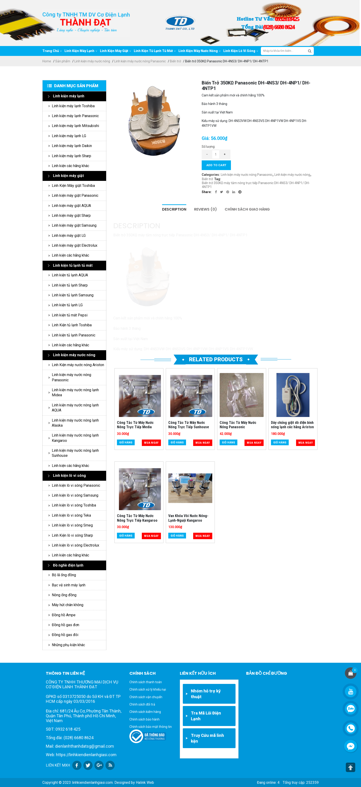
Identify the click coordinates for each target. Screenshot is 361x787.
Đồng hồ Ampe (64, 615)
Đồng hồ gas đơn (65, 625)
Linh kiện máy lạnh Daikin (72, 146)
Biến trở (175, 61)
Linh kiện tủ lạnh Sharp (70, 285)
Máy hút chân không (67, 605)
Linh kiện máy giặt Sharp (71, 215)
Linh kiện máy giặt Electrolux (74, 245)
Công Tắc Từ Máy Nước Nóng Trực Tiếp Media (135, 424)
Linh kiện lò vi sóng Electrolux (75, 545)
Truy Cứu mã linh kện (207, 738)
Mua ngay (151, 442)
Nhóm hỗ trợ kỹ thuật (206, 694)
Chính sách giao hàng (247, 209)
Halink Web (145, 782)
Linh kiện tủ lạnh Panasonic (73, 335)
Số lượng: (208, 146)
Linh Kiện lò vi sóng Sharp (72, 535)
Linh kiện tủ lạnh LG (67, 305)
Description (174, 209)
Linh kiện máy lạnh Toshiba (73, 106)
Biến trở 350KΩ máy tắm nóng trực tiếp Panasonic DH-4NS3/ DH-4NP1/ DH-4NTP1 (256, 185)
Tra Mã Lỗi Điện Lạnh (206, 716)
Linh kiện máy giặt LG (69, 235)
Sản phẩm (62, 61)
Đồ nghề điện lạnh (68, 565)
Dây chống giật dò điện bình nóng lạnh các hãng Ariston (292, 424)
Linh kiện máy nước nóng (92, 61)
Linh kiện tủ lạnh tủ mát (73, 265)
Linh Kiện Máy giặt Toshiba (73, 185)
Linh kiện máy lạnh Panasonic (75, 116)
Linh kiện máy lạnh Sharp (71, 156)
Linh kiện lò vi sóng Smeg (72, 525)
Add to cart (216, 165)
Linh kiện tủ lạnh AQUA (70, 275)
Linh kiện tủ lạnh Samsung (72, 295)
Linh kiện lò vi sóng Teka (71, 515)
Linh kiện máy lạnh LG (69, 136)
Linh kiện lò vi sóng (69, 475)
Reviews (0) (205, 209)
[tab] (174, 209)
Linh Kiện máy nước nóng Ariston (78, 365)
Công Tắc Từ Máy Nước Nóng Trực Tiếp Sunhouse (188, 424)
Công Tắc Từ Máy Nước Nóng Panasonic (238, 424)
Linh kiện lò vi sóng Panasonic (76, 485)
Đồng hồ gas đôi (65, 635)
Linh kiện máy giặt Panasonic (75, 195)
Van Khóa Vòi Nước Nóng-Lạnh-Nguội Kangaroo (188, 518)
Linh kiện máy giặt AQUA (71, 205)
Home (46, 61)
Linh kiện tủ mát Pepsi (69, 315)
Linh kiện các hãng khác (70, 166)
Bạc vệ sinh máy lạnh (68, 585)
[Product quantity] (215, 154)
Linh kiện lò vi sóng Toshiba (74, 505)
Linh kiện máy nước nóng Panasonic (140, 61)
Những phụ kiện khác (68, 645)
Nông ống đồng (64, 595)
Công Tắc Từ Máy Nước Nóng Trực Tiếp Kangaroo (137, 518)
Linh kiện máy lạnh (68, 96)
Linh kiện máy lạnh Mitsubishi (75, 126)
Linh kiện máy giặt (68, 176)
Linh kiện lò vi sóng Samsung (75, 495)
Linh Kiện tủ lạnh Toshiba (72, 325)
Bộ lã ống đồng (64, 575)
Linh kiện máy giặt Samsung (74, 225)
